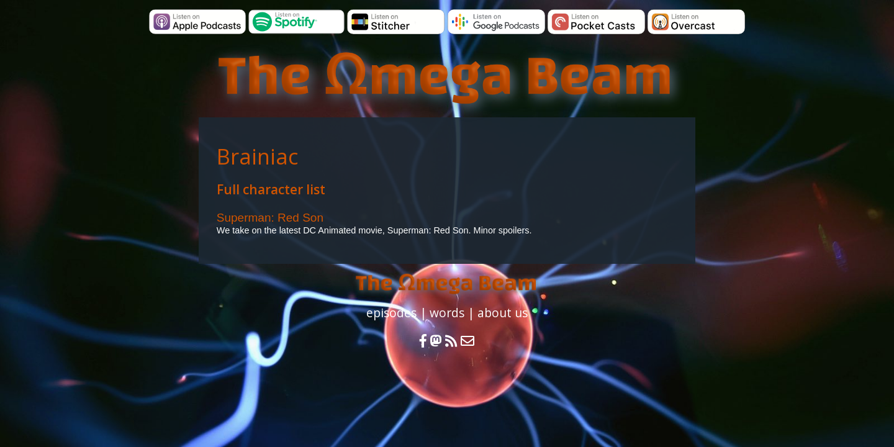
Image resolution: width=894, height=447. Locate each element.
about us (502, 312)
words (447, 312)
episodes (391, 312)
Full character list (271, 189)
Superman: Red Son (270, 217)
